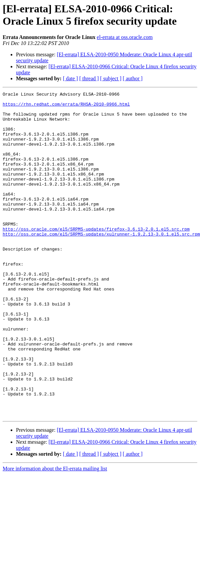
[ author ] (133, 78)
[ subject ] (110, 78)
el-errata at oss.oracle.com (125, 37)
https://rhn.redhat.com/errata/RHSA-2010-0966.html (66, 107)
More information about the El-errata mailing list (55, 533)
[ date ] (70, 78)
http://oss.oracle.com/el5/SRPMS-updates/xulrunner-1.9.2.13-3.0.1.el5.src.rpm (101, 263)
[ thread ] (89, 78)
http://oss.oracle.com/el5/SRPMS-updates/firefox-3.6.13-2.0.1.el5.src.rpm (96, 257)
